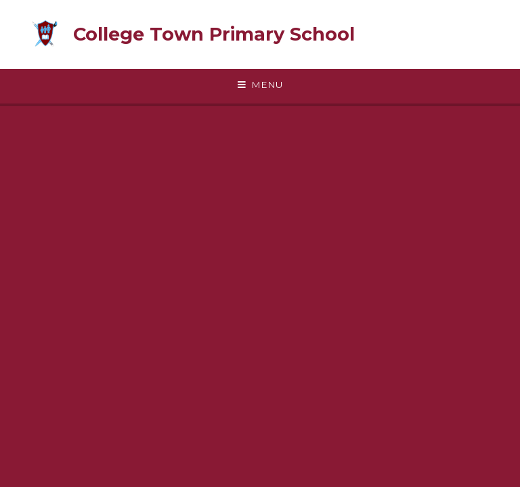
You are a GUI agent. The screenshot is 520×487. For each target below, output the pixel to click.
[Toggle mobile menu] (260, 85)
